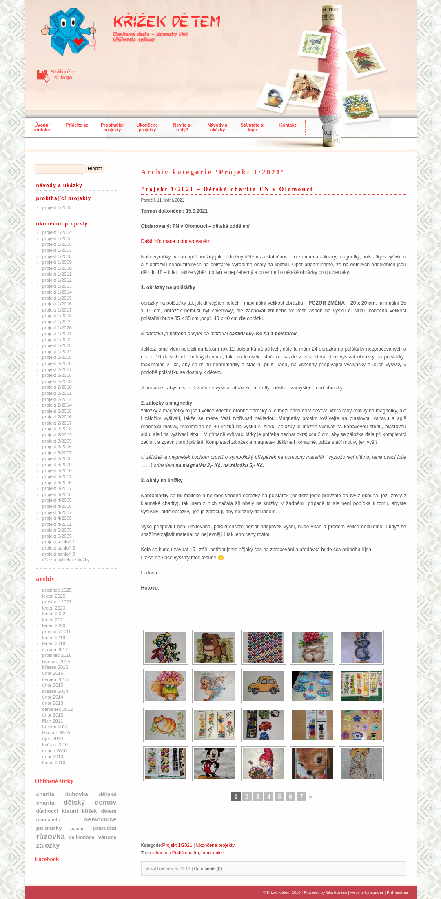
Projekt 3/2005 (57, 440)
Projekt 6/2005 (57, 536)
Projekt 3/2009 (57, 464)
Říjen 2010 (52, 738)
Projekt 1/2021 (57, 333)
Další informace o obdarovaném (176, 241)
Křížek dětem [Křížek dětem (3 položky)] (99, 811)
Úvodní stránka (42, 127)
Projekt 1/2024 (57, 351)
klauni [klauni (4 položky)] (70, 811)
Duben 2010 (54, 750)
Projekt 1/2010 (57, 268)
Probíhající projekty (63, 198)
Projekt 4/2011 (57, 524)
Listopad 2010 (56, 732)
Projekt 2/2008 (57, 375)
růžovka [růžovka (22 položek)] (50, 836)
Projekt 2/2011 (57, 393)
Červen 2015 (55, 679)
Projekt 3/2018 (57, 494)
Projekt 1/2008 (57, 256)
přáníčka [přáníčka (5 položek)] (105, 828)
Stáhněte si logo (252, 127)
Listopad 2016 (56, 661)
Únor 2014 (52, 696)
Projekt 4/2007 (57, 512)
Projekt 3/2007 (57, 452)
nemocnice (213, 852)
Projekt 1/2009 (57, 262)
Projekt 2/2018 (57, 428)
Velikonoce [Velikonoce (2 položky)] (81, 837)
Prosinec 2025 (57, 589)
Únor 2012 (52, 714)
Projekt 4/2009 (57, 518)
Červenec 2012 (57, 709)
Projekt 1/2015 (57, 298)
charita (160, 852)
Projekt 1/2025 (57, 207)
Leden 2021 (54, 619)
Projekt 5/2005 (57, 529)
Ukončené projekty (147, 127)
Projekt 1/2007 (57, 250)
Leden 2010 (54, 762)
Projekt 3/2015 (57, 482)
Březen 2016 (55, 667)
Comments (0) (208, 868)
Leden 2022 (54, 613)
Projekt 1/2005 (57, 238)
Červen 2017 (55, 649)
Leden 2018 (54, 643)
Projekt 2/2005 (57, 357)
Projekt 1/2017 (57, 309)
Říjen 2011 (52, 721)
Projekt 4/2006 (57, 506)
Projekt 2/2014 (57, 405)
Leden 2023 (54, 607)
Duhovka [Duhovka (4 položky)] (76, 794)
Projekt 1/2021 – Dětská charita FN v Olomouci (227, 189)
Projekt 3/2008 (57, 458)
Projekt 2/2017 (57, 423)
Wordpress (336, 892)
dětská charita (184, 852)
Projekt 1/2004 (57, 232)
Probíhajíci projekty (112, 127)
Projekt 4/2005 (57, 500)
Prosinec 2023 (57, 601)
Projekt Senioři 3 (58, 554)
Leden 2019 (54, 637)
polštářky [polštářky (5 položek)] (49, 828)
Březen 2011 (55, 726)
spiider (376, 892)
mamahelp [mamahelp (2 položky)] (48, 820)
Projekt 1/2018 (57, 315)
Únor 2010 (52, 756)
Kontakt (287, 124)
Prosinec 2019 (57, 631)
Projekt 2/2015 (57, 411)
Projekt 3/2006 (57, 446)
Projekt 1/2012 (57, 280)
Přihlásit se (397, 892)
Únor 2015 (52, 685)
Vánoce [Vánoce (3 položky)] (107, 837)
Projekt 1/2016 (57, 303)
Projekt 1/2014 (57, 291)
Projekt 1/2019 (57, 321)
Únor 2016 (52, 673)
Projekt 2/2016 (57, 416)
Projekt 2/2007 (57, 369)
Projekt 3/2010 (57, 470)
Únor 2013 (52, 703)
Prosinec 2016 (57, 655)
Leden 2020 (54, 625)
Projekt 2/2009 (57, 381)
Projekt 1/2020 (57, 327)
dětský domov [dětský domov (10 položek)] (90, 802)
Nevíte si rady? (182, 127)
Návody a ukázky (218, 127)
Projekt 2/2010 (57, 387)
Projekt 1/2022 (57, 339)
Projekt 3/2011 (57, 476)
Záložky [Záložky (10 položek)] (48, 845)
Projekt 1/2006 (57, 244)
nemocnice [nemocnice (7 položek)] (100, 819)
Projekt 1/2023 (57, 345)
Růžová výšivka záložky (66, 559)
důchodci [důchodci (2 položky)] (47, 811)
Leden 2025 (54, 596)
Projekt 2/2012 (57, 399)
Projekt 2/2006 (57, 363)
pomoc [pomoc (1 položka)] (77, 828)
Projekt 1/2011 (57, 273)
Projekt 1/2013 (57, 286)
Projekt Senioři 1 (58, 541)
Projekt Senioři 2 (58, 547)
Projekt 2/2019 (57, 434)
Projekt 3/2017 (57, 488)
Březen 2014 (55, 691)
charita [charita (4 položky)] (45, 794)
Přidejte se (77, 124)
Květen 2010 (55, 744)
